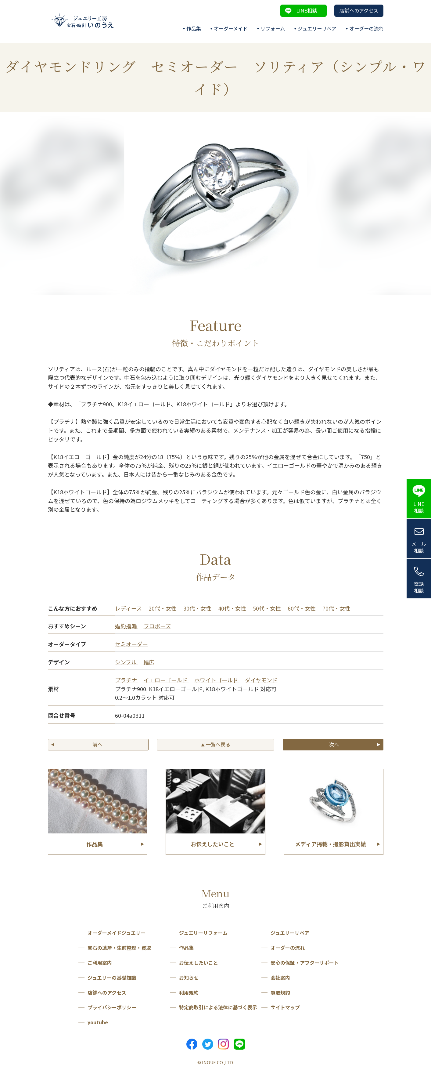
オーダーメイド (231, 28)
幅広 (148, 662)
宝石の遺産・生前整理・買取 (119, 947)
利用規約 (189, 992)
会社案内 (280, 977)
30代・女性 (198, 608)
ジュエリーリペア (317, 28)
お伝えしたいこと (198, 962)
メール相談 (418, 547)
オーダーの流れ (366, 28)
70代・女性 (336, 608)
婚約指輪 (126, 626)
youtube (98, 1022)
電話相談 (419, 587)
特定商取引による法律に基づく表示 (218, 1007)
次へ (334, 744)
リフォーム (272, 28)
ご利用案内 (100, 962)
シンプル (126, 662)
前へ (97, 744)
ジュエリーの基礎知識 (112, 977)
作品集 (193, 28)
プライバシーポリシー (112, 1007)
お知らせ (189, 977)
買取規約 (280, 992)
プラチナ (126, 680)
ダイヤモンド (261, 680)
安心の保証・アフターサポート (305, 962)
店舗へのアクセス (358, 10)
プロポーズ (157, 626)
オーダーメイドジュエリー (116, 932)
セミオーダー (131, 644)
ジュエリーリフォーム (203, 932)
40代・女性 (232, 608)
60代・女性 (302, 608)
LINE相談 (306, 10)
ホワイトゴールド (216, 680)
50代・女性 (267, 608)
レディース (129, 608)
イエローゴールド (166, 680)
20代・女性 (163, 608)
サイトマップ (285, 1007)
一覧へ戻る (215, 744)
